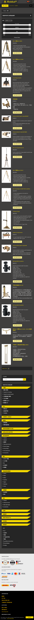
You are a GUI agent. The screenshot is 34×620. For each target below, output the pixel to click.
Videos (5, 546)
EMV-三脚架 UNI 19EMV (17, 41)
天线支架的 (15, 99)
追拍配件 (5, 515)
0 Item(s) (5, 5)
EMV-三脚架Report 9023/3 (18, 171)
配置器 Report (6, 402)
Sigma (4, 483)
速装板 (4, 421)
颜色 (4, 540)
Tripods (5, 439)
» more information (10, 618)
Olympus (5, 485)
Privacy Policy (11, 5)
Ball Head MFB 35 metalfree (18, 306)
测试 (4, 536)
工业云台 (5, 414)
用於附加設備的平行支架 (8, 429)
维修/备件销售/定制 (5, 601)
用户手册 (3, 599)
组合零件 (5, 493)
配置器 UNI (5, 404)
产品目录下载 (6, 538)
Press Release (6, 544)
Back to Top (5, 369)
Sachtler (5, 481)
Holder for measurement (17, 233)
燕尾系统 (5, 424)
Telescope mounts (7, 445)
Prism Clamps (6, 447)
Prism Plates (6, 449)
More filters (17, 37)
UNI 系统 (5, 462)
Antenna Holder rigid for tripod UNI (20, 246)
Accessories (5, 454)
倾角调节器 (5, 412)
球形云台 (5, 410)
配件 (4, 457)
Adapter (5, 441)
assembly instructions (8, 542)
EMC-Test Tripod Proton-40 (18, 148)
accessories (5, 508)
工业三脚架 (5, 399)
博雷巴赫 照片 (4, 610)
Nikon (4, 479)
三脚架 (4, 388)
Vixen (4, 487)
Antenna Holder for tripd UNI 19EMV (20, 132)
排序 (3, 20)
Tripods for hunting (7, 393)
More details (17, 53)
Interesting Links (5, 613)
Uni (4, 532)
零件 (4, 495)
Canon (4, 474)
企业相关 (16, 5)
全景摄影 (5, 491)
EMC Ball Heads (6, 506)
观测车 (4, 443)
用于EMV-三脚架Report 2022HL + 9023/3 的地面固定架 (22, 330)
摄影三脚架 (5, 391)
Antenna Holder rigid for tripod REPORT (20, 116)
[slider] (4, 25)
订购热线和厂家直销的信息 (7, 603)
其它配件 (5, 466)
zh (28, 1)
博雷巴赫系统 (6, 426)
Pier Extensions (6, 452)
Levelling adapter (8, 433)
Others (5, 522)
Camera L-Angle (7, 418)
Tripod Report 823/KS (17, 78)
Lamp (4, 511)
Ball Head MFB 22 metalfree (18, 262)
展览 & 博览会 (4, 608)
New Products (7, 518)
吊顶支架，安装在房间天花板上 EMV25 (20, 346)
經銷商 (3, 597)
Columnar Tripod (16, 212)
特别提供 (5, 525)
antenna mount (6, 503)
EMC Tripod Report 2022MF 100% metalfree (21, 189)
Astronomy (6, 436)
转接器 (4, 468)
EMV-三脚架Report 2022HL (18, 59)
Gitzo (4, 476)
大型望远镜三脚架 (7, 397)
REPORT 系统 (6, 460)
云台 (4, 407)
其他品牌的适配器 (6, 472)
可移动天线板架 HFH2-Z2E (18, 286)
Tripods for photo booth (8, 395)
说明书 (5, 534)
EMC (4, 499)
